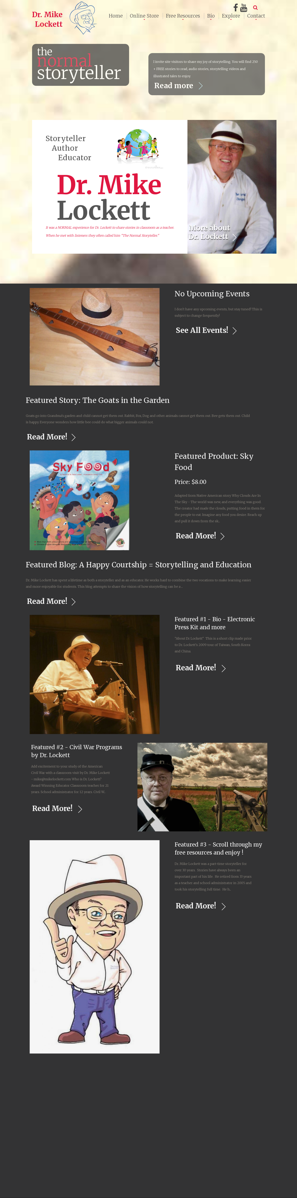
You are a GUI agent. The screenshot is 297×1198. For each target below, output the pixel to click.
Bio (211, 16)
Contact (256, 16)
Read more (174, 85)
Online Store (144, 16)
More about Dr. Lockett (209, 232)
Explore (231, 16)
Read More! (261, 535)
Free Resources (183, 16)
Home (116, 16)
